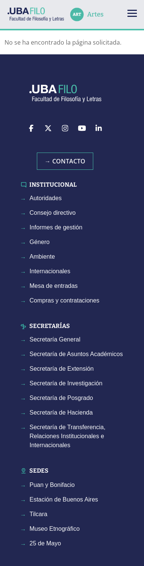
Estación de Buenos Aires (64, 499)
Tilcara (38, 514)
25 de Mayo (45, 543)
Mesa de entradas (54, 286)
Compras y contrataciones (65, 300)
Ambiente (42, 256)
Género (40, 242)
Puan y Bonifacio (52, 485)
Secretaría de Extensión (62, 368)
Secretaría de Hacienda (61, 412)
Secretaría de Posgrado (61, 398)
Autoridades (46, 198)
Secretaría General (55, 339)
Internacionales (50, 271)
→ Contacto (65, 161)
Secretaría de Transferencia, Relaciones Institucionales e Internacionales (68, 436)
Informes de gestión (56, 227)
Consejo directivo (53, 213)
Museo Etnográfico (55, 529)
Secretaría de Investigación (66, 383)
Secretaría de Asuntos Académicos (76, 354)
